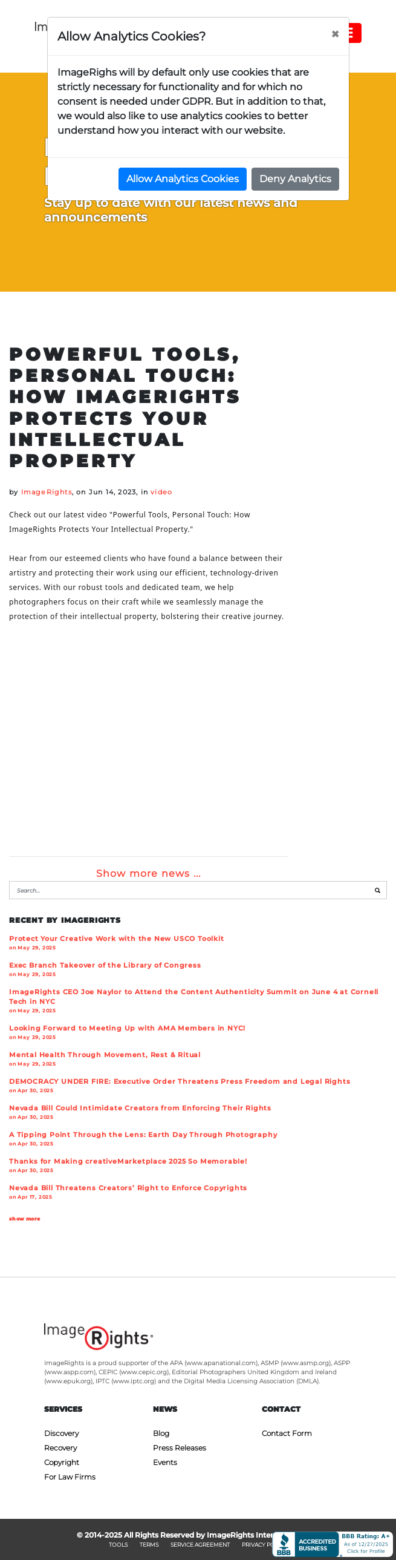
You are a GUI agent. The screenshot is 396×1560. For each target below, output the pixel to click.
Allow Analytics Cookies (182, 179)
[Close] (335, 34)
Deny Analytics (295, 179)
